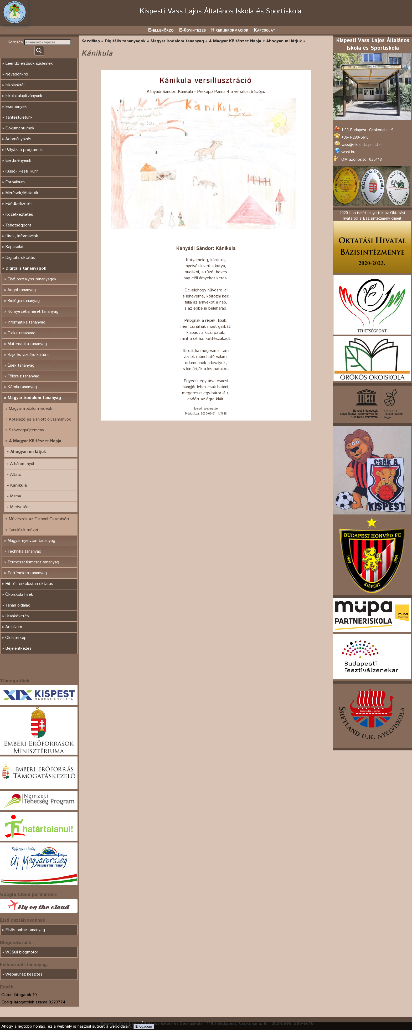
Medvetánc (20, 507)
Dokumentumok (19, 128)
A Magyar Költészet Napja (35, 441)
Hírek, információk (21, 236)
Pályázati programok (24, 150)
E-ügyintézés (192, 30)
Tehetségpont (18, 225)
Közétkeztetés (19, 214)
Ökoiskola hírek (19, 595)
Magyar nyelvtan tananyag (31, 541)
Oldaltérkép (16, 638)
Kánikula (18, 485)
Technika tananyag (24, 551)
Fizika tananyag (21, 333)
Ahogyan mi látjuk (28, 452)
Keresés (15, 42)
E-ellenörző (161, 30)
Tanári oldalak (17, 605)
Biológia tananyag (23, 301)
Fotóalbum (15, 182)
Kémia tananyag (22, 387)
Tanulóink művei (23, 530)
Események (16, 107)
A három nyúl (22, 464)
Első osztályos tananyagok (31, 279)
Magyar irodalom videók (30, 409)
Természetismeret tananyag (33, 562)
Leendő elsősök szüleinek (29, 63)
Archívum (13, 627)
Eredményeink (18, 161)
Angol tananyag (21, 290)
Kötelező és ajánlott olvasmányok (40, 419)
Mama (15, 496)
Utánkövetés (17, 616)
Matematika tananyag (27, 344)
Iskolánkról (14, 85)
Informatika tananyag (26, 322)
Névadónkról (16, 74)
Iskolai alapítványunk (23, 96)
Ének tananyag (20, 365)
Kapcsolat (264, 30)
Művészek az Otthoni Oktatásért (39, 519)
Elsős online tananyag (25, 930)
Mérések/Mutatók (21, 193)
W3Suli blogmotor (21, 952)
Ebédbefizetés (19, 204)
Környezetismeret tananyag (32, 312)
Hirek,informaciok (229, 30)
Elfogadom (143, 1026)
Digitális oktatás (20, 258)
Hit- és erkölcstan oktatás (29, 584)
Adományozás (18, 139)
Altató (15, 475)
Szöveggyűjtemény (26, 430)
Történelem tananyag (27, 573)
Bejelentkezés (18, 648)
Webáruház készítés (24, 974)
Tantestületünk (19, 117)
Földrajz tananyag (23, 376)
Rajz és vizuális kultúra (28, 355)
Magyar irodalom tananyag (34, 398)
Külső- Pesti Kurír (21, 171)
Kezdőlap (90, 41)
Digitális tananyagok (26, 268)
